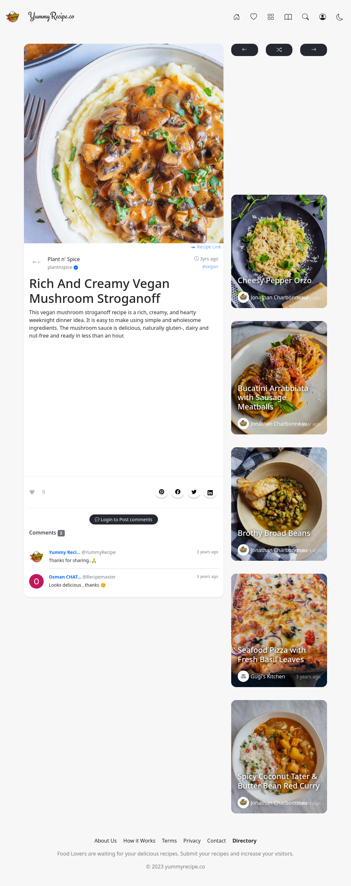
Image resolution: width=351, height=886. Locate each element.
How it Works (139, 840)
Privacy (191, 840)
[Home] (237, 16)
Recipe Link (206, 247)
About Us (106, 840)
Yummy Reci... (64, 552)
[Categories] (271, 16)
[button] (177, 492)
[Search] (305, 16)
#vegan (210, 266)
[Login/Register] (323, 16)
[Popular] (254, 16)
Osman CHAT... (65, 577)
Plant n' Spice (64, 259)
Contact (216, 840)
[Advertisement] (123, 409)
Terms (169, 840)
